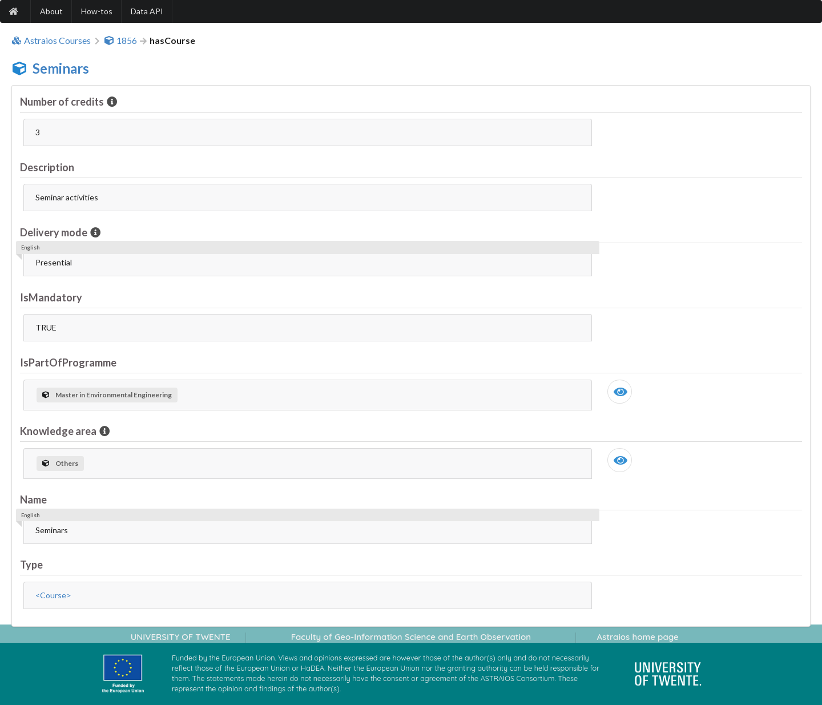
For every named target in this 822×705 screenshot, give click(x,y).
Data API (147, 11)
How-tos (96, 11)
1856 (120, 40)
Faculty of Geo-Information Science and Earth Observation (411, 636)
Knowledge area (59, 431)
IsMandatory (51, 297)
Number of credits (63, 101)
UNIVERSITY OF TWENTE (181, 636)
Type (31, 564)
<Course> (53, 595)
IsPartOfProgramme (68, 362)
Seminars (61, 68)
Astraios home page (637, 636)
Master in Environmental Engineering (107, 394)
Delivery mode (54, 232)
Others (60, 463)
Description (47, 167)
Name (33, 499)
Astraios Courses (51, 40)
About (51, 11)
